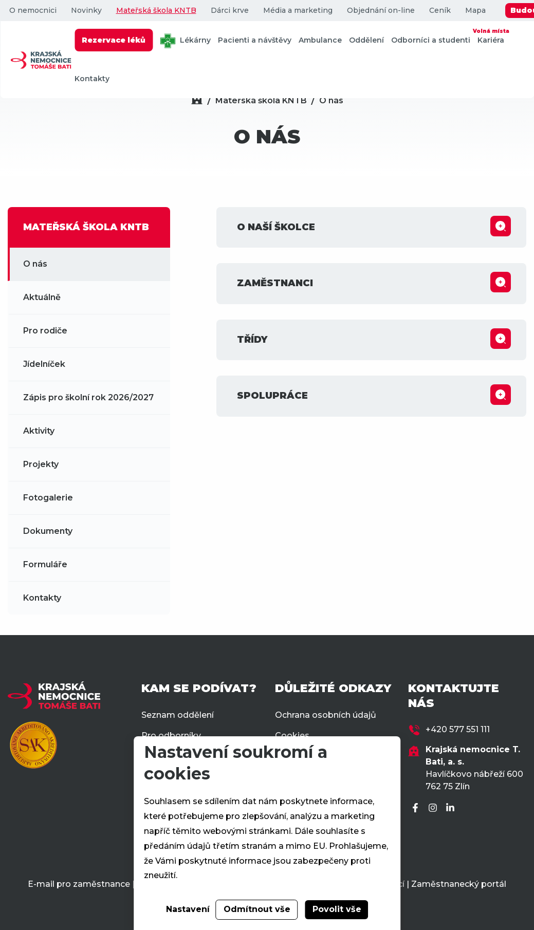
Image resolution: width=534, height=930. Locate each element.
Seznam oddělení (177, 715)
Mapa (475, 10)
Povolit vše (336, 909)
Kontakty (92, 78)
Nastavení (188, 909)
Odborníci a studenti (430, 40)
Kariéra (491, 35)
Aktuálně (42, 297)
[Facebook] (417, 808)
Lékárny (185, 40)
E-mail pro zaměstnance (79, 884)
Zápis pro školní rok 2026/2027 (88, 397)
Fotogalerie (48, 498)
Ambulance (320, 40)
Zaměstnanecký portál (458, 884)
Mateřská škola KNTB (156, 10)
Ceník (439, 10)
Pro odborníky (171, 735)
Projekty (41, 464)
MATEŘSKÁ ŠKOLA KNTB (86, 227)
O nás (331, 100)
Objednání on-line (380, 10)
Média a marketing (297, 10)
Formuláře (45, 564)
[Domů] (197, 100)
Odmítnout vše (257, 909)
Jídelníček (44, 364)
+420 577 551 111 (458, 729)
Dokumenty (47, 531)
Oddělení (366, 40)
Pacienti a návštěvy (254, 40)
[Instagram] (434, 808)
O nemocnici (32, 10)
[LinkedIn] (452, 808)
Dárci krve (229, 10)
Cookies (292, 735)
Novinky (85, 10)
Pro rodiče (45, 331)
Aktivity (38, 431)
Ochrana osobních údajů (325, 715)
